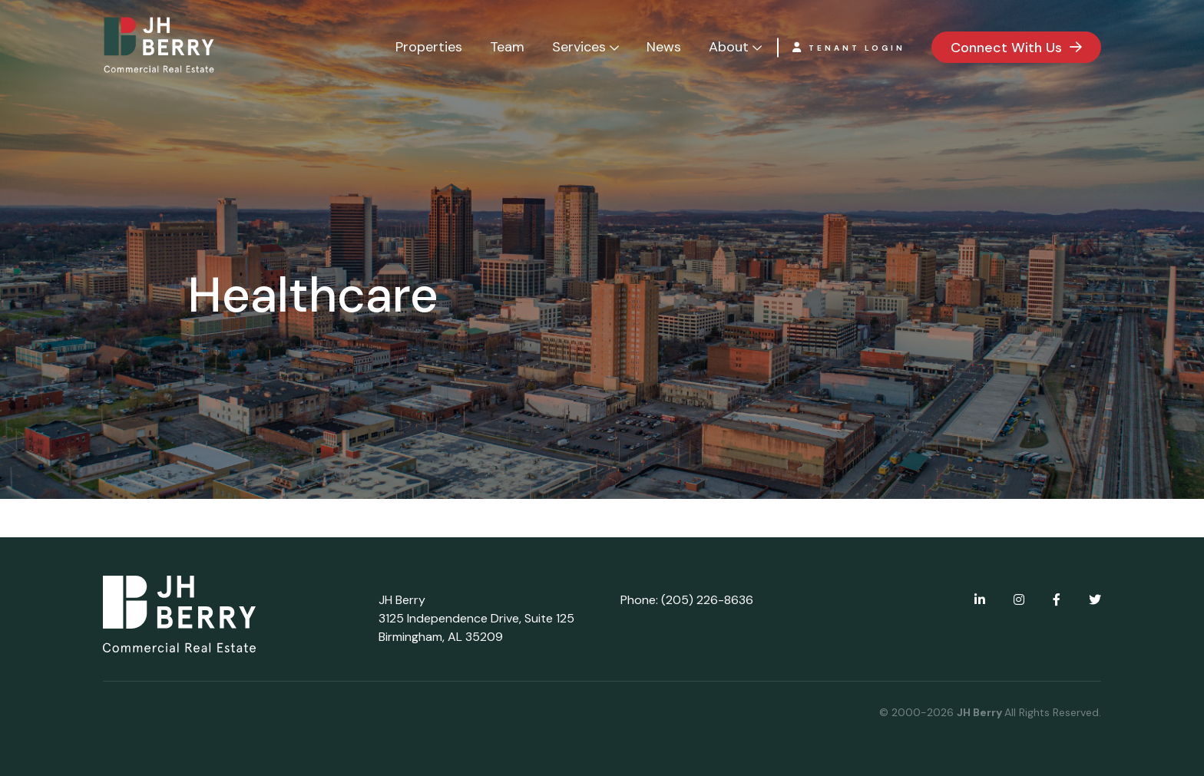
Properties (428, 47)
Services (579, 47)
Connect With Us (1006, 47)
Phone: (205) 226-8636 (686, 600)
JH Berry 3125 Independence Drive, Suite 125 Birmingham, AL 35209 (476, 618)
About (729, 47)
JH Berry (980, 712)
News (664, 47)
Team (507, 47)
